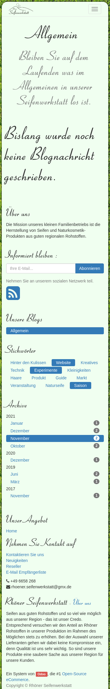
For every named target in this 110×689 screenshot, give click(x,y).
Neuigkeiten (17, 560)
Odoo (41, 674)
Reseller (13, 566)
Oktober (55, 445)
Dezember (55, 430)
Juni (55, 474)
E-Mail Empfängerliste (26, 572)
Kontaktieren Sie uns (25, 554)
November (55, 438)
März (55, 481)
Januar (55, 423)
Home (11, 531)
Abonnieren (89, 268)
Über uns (82, 602)
